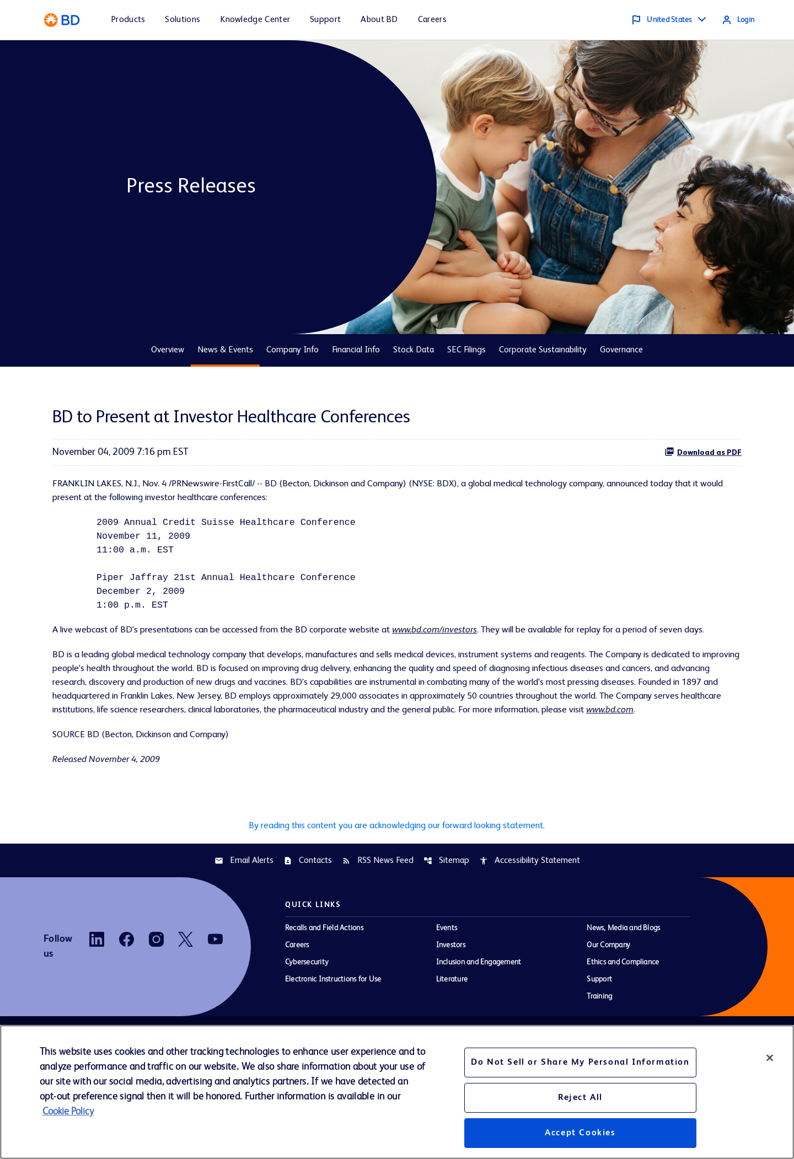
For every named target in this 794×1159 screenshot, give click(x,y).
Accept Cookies (580, 1133)
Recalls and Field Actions (324, 979)
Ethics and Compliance (623, 1013)
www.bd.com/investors (467, 640)
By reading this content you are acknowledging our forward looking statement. (397, 874)
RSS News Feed (378, 910)
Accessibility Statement (529, 910)
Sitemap (446, 910)
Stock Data (413, 350)
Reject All (580, 1097)
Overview (167, 350)
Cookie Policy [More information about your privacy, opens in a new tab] (68, 1112)
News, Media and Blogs (623, 979)
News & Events (225, 350)
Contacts (307, 910)
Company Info (292, 350)
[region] (397, 1092)
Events (446, 979)
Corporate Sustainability (543, 350)
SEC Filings (466, 350)
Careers (297, 996)
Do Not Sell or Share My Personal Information (580, 1062)
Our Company (608, 996)
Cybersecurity (307, 1013)
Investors (450, 996)
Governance (621, 350)
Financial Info (356, 350)
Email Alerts (243, 910)
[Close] (770, 1057)
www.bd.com (284, 755)
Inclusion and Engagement (479, 1013)
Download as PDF (703, 452)
